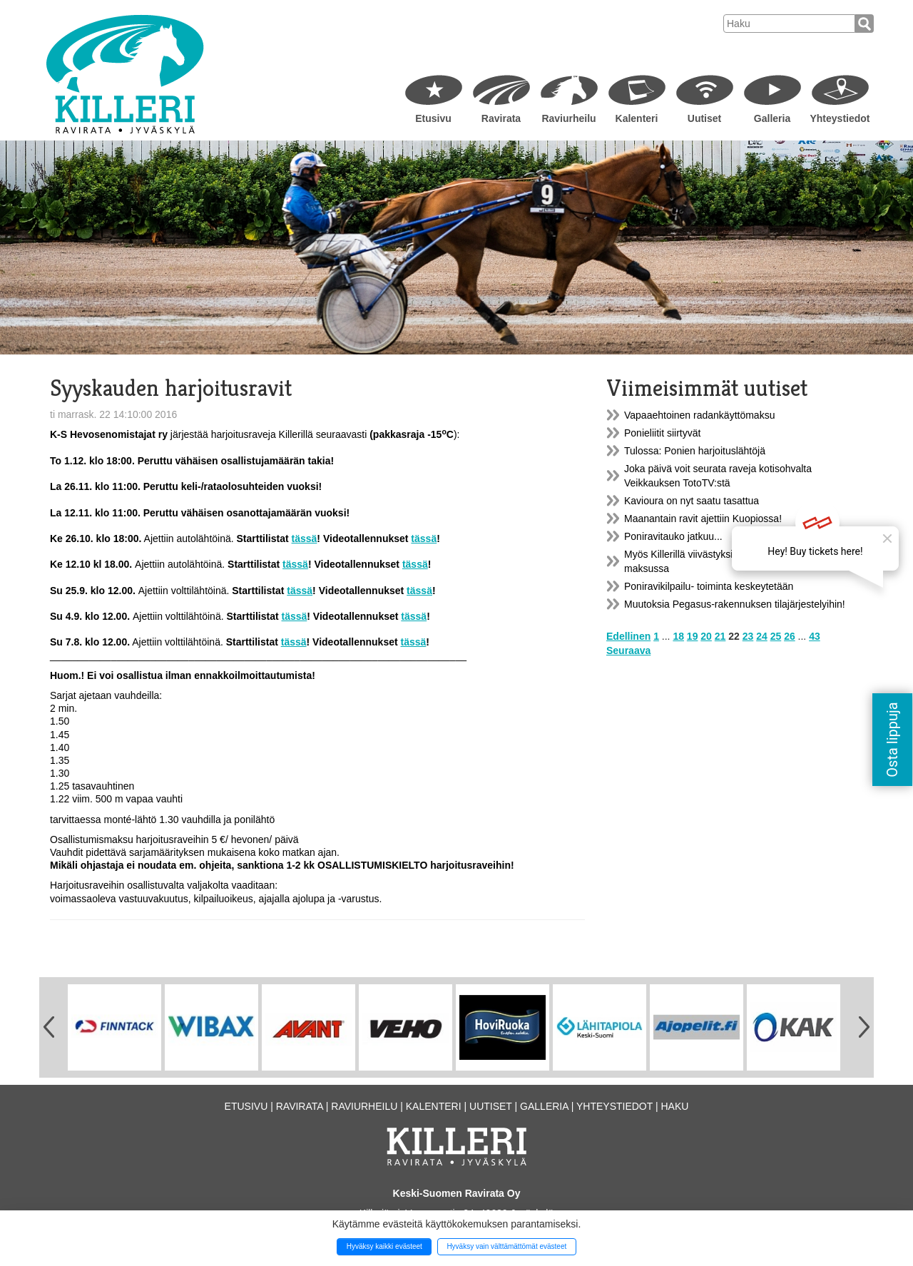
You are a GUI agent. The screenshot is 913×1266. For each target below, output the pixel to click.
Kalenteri (637, 118)
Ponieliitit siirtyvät (662, 433)
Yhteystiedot (839, 118)
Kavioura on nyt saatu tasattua (691, 500)
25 (776, 636)
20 (706, 636)
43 (814, 636)
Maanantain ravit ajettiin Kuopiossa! (703, 518)
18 (678, 636)
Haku (674, 1106)
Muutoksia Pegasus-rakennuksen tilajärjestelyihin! (734, 604)
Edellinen (628, 636)
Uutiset (704, 118)
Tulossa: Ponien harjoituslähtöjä (694, 450)
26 (789, 636)
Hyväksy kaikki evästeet (384, 1246)
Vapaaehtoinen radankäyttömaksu (699, 415)
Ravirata (501, 118)
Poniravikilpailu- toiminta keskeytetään (708, 586)
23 (748, 636)
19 (692, 636)
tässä (304, 538)
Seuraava (628, 650)
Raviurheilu (568, 118)
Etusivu (433, 118)
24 (761, 636)
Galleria (772, 118)
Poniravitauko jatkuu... (673, 536)
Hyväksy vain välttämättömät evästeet (506, 1246)
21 (720, 636)
